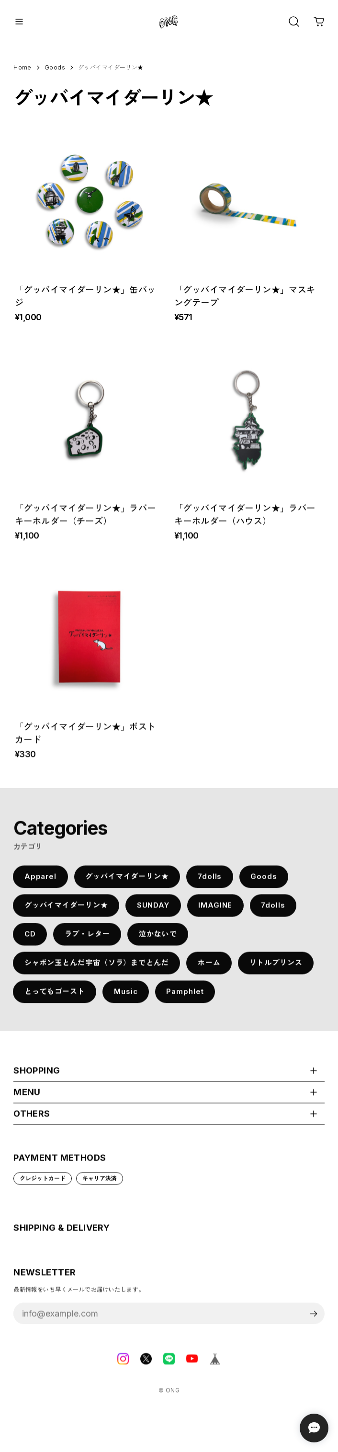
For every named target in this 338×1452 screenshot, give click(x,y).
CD (30, 939)
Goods (263, 881)
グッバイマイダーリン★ (127, 881)
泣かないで (158, 939)
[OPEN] (294, 21)
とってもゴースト (54, 996)
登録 (314, 1319)
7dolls (210, 881)
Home (22, 67)
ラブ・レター (87, 939)
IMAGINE (215, 910)
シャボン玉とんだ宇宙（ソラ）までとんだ (96, 968)
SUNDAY (153, 910)
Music (126, 996)
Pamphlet (184, 996)
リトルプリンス (276, 968)
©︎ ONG (169, 1395)
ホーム (209, 968)
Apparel (40, 881)
